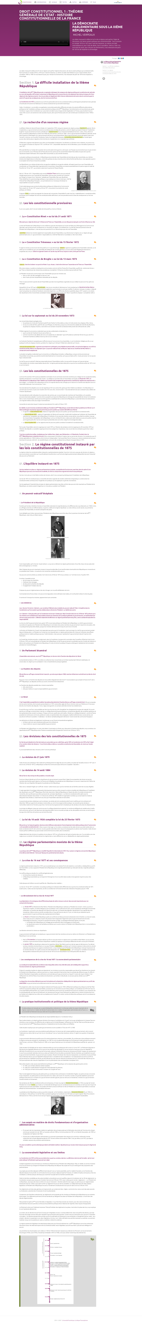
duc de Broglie (41, 287)
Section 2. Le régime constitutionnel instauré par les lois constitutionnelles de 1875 (112, 72)
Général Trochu (53, 132)
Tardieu (33, 1085)
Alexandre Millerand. (77, 1092)
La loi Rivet (23, 233)
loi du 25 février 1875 (36, 411)
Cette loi (62, 248)
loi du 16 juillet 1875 (30, 422)
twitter (120, 58)
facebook (118, 58)
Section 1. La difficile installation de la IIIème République (111, 67)
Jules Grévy (58, 946)
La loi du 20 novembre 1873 (27, 346)
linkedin (123, 58)
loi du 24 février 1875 (31, 414)
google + (121, 58)
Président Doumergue (72, 1083)
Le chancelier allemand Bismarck (73, 137)
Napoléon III (83, 128)
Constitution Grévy (65, 949)
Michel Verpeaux (84, 34)
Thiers (27, 193)
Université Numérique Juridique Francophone (75, 1320)
